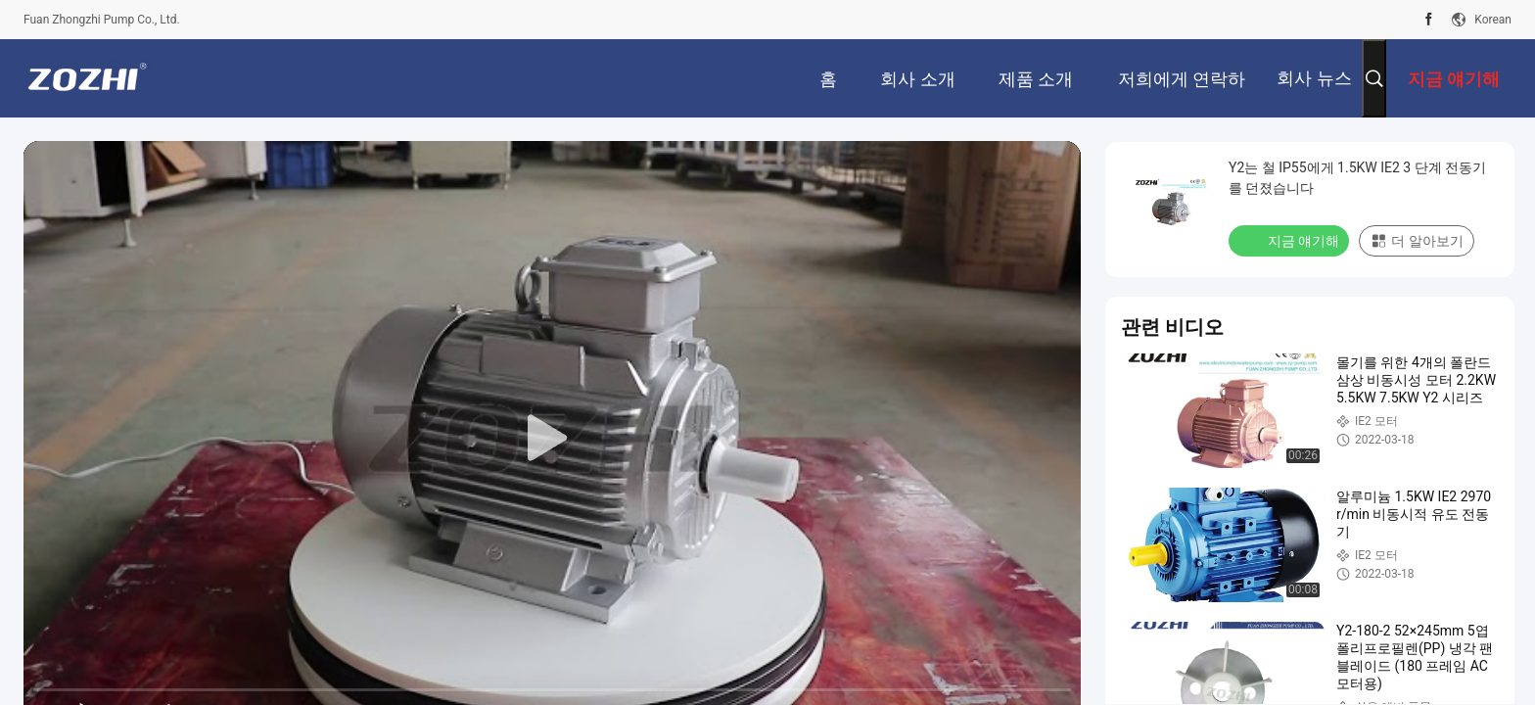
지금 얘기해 (1290, 240)
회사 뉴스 (1314, 78)
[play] (552, 438)
